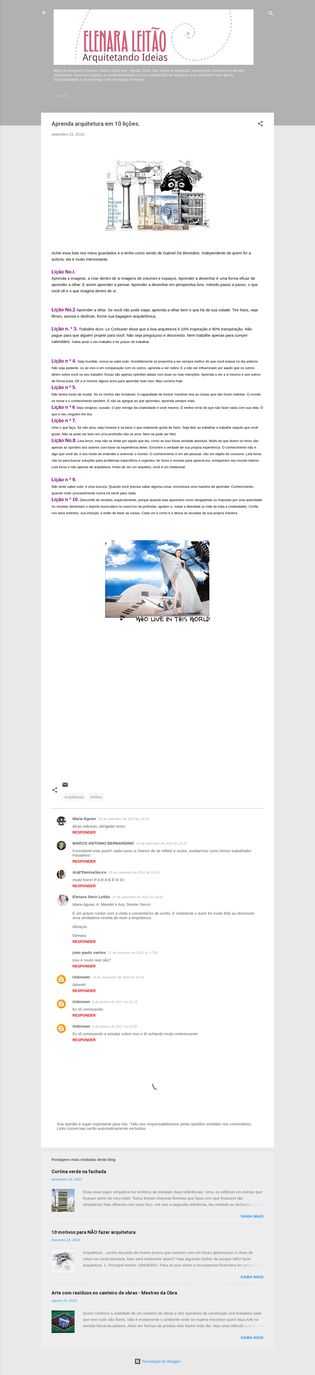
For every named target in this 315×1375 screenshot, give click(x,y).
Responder (84, 833)
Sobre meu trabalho (171, 96)
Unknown (81, 978)
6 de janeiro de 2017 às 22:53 (114, 1003)
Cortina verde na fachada (79, 1172)
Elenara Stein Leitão (91, 898)
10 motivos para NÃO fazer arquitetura (94, 1233)
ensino (96, 798)
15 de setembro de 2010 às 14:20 (123, 820)
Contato (98, 96)
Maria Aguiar (84, 819)
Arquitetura (73, 798)
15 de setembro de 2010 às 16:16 (134, 873)
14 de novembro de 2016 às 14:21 (118, 978)
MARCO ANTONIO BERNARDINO (103, 844)
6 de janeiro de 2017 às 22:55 (114, 1027)
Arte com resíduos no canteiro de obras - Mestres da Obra (114, 1294)
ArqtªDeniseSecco (89, 873)
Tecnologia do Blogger (157, 1361)
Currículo (128, 96)
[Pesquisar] (271, 14)
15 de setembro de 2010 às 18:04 (137, 898)
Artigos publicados (226, 96)
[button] (260, 126)
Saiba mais (251, 1217)
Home (73, 96)
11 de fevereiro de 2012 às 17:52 (133, 954)
